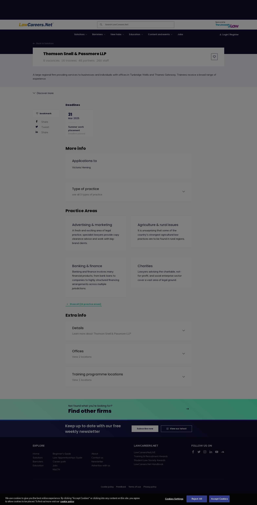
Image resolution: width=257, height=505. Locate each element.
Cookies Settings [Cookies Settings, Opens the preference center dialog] (174, 500)
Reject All (197, 500)
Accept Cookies (219, 500)
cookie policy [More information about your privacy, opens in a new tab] (67, 502)
